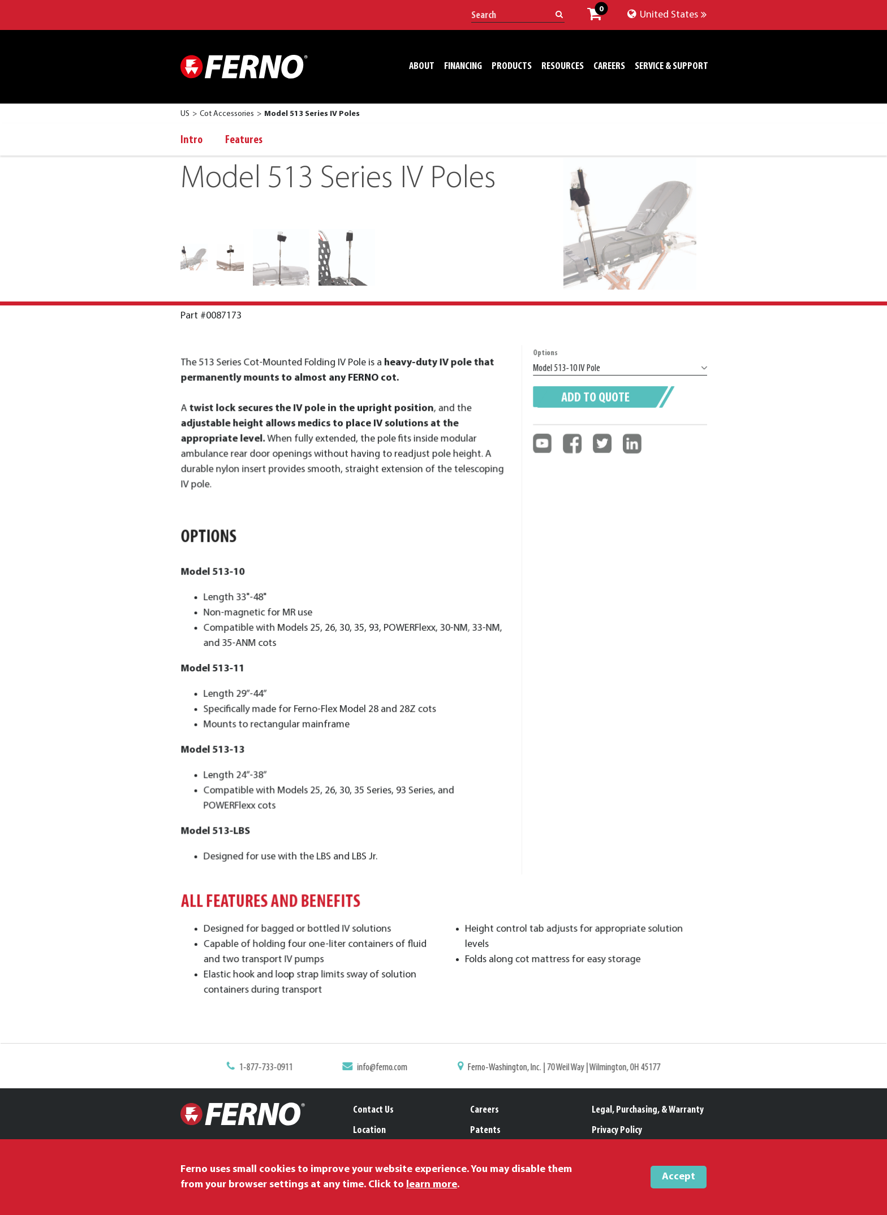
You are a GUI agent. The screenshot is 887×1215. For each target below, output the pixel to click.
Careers (484, 1110)
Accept (678, 1176)
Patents (485, 1130)
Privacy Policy (617, 1130)
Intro (191, 140)
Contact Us (373, 1110)
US (185, 114)
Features (243, 140)
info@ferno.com (386, 1068)
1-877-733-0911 (275, 1068)
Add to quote (596, 410)
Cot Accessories (227, 114)
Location (369, 1130)
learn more (431, 1184)
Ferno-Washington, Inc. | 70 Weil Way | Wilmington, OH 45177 (558, 1068)
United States (667, 15)
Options (549, 368)
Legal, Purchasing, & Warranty (648, 1110)
